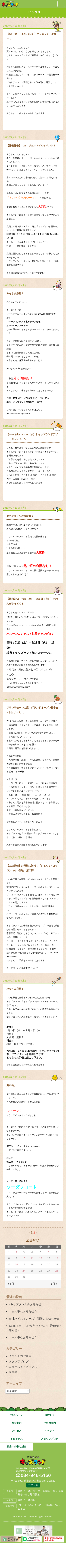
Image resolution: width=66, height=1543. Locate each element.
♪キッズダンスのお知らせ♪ (26, 1304)
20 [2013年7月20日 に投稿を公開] (48, 1264)
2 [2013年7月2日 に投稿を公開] (16, 1252)
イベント (50, 1430)
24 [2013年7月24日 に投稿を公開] (24, 1270)
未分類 (13, 1372)
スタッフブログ (19, 1361)
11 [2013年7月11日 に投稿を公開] (32, 1258)
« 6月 (11, 1283)
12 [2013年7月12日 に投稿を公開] (40, 1258)
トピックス (16, 1438)
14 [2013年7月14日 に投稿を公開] (56, 1258)
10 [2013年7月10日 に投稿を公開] (24, 1258)
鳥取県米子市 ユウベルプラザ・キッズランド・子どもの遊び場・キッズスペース (10, 4)
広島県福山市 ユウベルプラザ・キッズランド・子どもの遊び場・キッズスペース (33, 1461)
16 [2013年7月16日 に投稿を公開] (16, 1264)
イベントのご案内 (20, 1355)
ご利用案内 (49, 1423)
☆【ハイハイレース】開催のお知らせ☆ (34, 1318)
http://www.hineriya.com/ (18, 413)
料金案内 (16, 1423)
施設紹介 (50, 1415)
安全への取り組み (16, 1446)
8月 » (54, 1283)
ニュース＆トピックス (23, 1366)
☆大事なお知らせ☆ (23, 1311)
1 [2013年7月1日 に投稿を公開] (9, 1252)
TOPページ (16, 1415)
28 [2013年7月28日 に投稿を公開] (56, 1270)
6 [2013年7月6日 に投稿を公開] (48, 1252)
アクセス (16, 1430)
